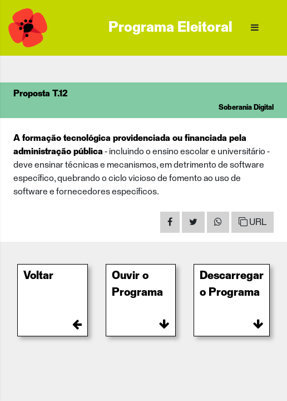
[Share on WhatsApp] (218, 222)
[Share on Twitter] (193, 222)
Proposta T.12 (40, 93)
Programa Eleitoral (170, 28)
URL (252, 222)
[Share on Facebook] (170, 222)
